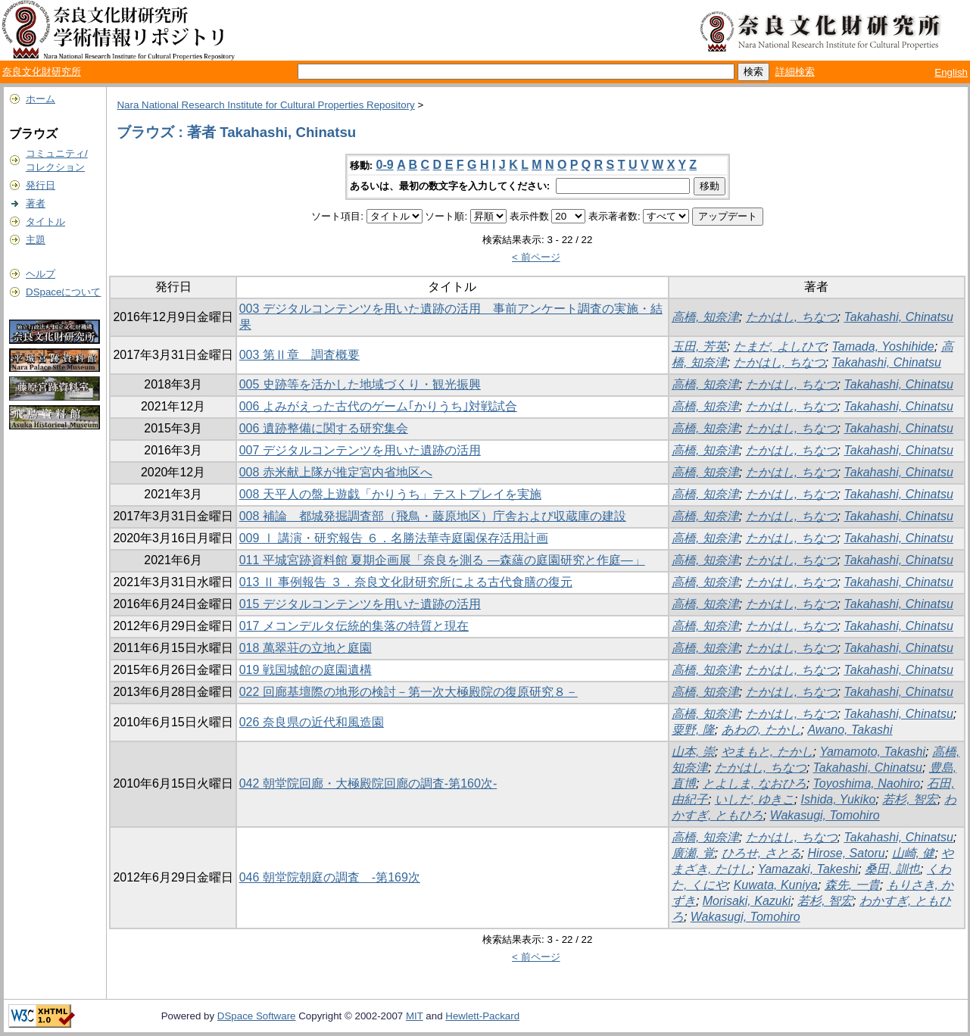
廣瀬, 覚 (693, 853)
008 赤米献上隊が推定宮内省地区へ (335, 472)
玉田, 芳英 (699, 346)
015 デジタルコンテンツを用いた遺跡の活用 (360, 604)
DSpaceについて (63, 292)
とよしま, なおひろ (754, 783)
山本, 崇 (693, 751)
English (951, 72)
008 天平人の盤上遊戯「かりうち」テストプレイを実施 (390, 494)
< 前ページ (536, 257)
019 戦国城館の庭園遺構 (305, 669)
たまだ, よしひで (779, 346)
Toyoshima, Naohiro (867, 783)
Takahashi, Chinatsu (898, 316)
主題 (35, 239)
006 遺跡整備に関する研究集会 (323, 428)
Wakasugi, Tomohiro (825, 815)
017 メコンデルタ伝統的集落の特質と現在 (354, 625)
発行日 (40, 185)
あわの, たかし (761, 729)
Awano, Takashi (849, 729)
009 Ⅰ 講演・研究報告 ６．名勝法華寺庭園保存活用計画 (393, 538)
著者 (35, 203)
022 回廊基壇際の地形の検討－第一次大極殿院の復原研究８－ (408, 691)
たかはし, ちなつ (791, 316)
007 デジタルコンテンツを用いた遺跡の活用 (360, 450)
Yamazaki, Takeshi (808, 869)
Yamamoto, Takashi (872, 751)
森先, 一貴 (852, 884)
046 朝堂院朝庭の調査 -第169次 (329, 877)
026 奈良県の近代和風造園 (311, 722)
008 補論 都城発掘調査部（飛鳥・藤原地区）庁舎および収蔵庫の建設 (432, 516)
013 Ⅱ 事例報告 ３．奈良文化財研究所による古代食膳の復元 (405, 582)
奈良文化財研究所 (41, 71)
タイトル (45, 221)
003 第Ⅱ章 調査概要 (299, 354)
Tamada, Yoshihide (882, 346)
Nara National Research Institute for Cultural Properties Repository (265, 105)
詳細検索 (795, 71)
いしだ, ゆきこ (754, 799)
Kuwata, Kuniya (776, 884)
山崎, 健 (913, 853)
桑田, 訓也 (892, 869)
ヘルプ (40, 273)
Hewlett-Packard (482, 1016)
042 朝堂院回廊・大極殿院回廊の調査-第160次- (368, 783)
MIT (414, 1016)
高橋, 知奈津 (705, 316)
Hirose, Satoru (845, 853)
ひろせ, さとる (761, 853)
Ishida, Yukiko (838, 799)
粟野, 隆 (693, 729)
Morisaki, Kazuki (747, 900)
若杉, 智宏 (909, 799)
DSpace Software (256, 1016)
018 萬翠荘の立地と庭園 (305, 647)
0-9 (385, 164)
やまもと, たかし (767, 751)
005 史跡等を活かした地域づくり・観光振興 (360, 384)
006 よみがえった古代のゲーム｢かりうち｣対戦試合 (378, 406)
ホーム (40, 99)
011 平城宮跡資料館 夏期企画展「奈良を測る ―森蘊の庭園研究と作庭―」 (442, 560)
